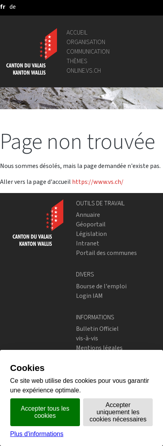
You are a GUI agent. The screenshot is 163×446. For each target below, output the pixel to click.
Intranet (87, 243)
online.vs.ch (83, 70)
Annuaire (88, 214)
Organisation (85, 42)
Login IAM (89, 296)
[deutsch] (12, 6)
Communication (88, 51)
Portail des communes (106, 253)
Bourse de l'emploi (101, 286)
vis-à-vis (87, 338)
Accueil (76, 32)
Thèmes (76, 61)
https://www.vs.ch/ (97, 182)
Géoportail (91, 224)
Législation (91, 234)
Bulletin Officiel (97, 328)
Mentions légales (99, 348)
